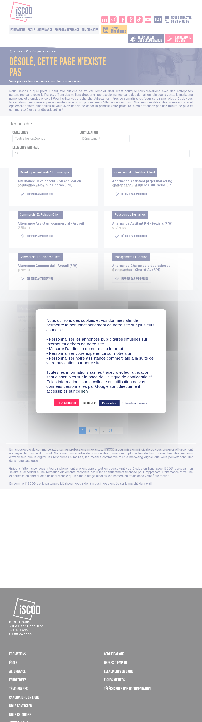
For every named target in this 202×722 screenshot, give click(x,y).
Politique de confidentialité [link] (134, 403)
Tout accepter (66, 402)
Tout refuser (88, 402)
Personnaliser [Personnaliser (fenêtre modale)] (109, 403)
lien (84, 391)
